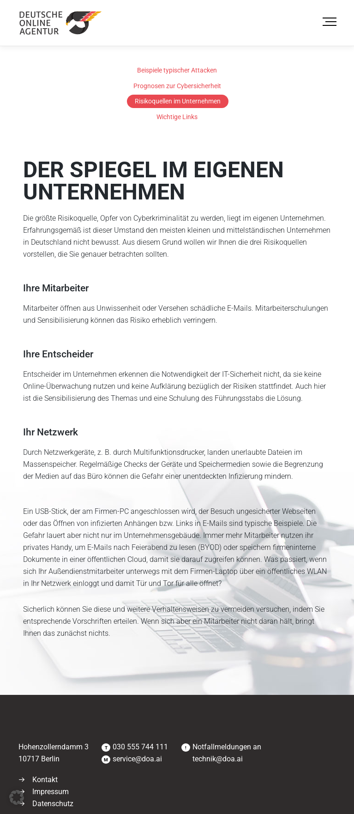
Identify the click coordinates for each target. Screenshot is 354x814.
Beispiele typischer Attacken (177, 70)
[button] (16, 797)
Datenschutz (52, 803)
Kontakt (45, 779)
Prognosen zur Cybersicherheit (177, 86)
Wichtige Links (177, 117)
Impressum (50, 791)
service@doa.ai (137, 758)
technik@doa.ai (217, 758)
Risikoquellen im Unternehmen (178, 101)
